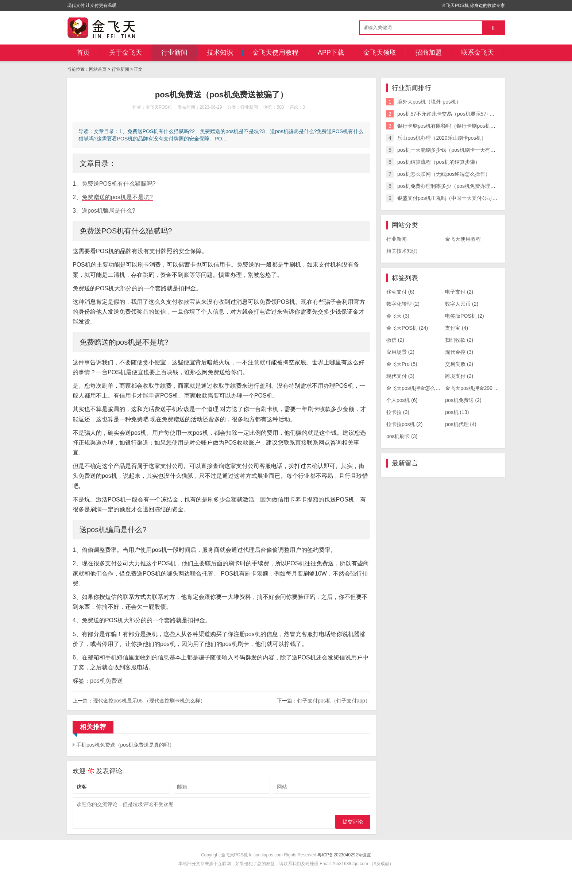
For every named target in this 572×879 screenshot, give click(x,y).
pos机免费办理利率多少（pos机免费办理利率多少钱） (459, 186)
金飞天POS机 (407, 328)
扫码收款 (459, 340)
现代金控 (459, 352)
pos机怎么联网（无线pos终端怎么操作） (443, 174)
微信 (395, 340)
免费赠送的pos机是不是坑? (117, 197)
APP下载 (331, 52)
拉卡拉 (397, 412)
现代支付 (400, 376)
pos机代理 (460, 424)
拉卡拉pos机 (404, 424)
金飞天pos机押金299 (472, 388)
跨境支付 (459, 376)
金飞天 (397, 316)
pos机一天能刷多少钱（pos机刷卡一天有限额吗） (454, 150)
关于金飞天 (125, 52)
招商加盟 (429, 52)
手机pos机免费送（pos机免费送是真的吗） (125, 745)
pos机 (457, 412)
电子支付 (459, 292)
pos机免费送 (106, 681)
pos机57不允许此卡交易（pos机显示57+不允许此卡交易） (463, 114)
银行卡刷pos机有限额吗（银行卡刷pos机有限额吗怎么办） (464, 126)
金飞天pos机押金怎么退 (417, 388)
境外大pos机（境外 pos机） (429, 102)
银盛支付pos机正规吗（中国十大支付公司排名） (452, 198)
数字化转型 (403, 304)
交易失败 (459, 364)
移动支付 (400, 292)
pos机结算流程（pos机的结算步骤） (438, 162)
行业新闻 (174, 52)
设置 (366, 854)
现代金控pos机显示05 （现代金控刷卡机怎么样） (149, 701)
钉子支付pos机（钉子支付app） (333, 701)
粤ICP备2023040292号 (339, 854)
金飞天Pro (401, 364)
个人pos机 (402, 400)
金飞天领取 (379, 52)
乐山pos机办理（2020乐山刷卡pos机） (441, 138)
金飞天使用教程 (275, 52)
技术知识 (220, 52)
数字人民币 (461, 304)
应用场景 (400, 352)
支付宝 (456, 328)
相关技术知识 (401, 251)
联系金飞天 (477, 52)
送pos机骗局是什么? (108, 211)
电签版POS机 (464, 316)
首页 (83, 52)
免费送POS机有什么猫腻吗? (119, 184)
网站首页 (98, 69)
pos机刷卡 (402, 436)
